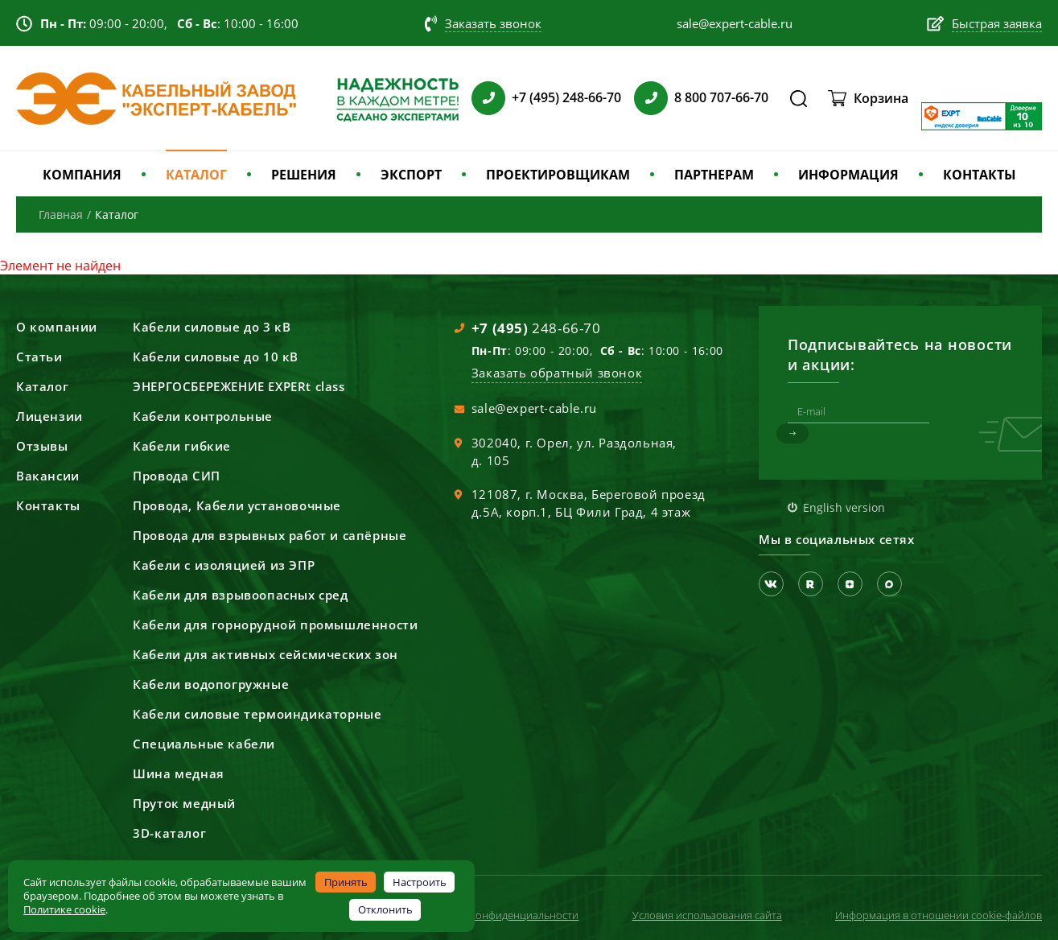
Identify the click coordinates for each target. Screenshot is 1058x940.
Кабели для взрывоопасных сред (240, 595)
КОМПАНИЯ (82, 174)
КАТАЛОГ (196, 174)
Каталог (42, 386)
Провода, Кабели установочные (237, 505)
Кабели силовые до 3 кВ (211, 327)
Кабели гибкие (182, 446)
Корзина (881, 98)
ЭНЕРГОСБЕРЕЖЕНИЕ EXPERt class (238, 386)
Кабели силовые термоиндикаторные (257, 714)
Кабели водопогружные (211, 684)
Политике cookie (64, 909)
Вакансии (48, 476)
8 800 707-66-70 (721, 97)
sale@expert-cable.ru (534, 408)
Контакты (48, 505)
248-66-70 (536, 328)
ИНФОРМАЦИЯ (848, 174)
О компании (56, 327)
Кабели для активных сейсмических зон (265, 654)
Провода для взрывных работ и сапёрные (269, 535)
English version (844, 507)
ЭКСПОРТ (411, 174)
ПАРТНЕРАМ (714, 174)
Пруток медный (184, 803)
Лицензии (49, 416)
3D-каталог (169, 833)
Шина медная (178, 773)
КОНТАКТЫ (979, 174)
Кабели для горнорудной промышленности (275, 624)
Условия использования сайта (707, 915)
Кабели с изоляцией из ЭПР (224, 565)
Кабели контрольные (203, 416)
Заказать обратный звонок (556, 373)
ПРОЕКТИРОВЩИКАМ (558, 174)
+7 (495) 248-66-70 (566, 97)
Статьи (39, 356)
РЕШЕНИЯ (303, 174)
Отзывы (42, 446)
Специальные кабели (204, 744)
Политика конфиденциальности (499, 915)
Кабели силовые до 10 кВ (215, 356)
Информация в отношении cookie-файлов (938, 915)
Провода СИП (176, 476)
